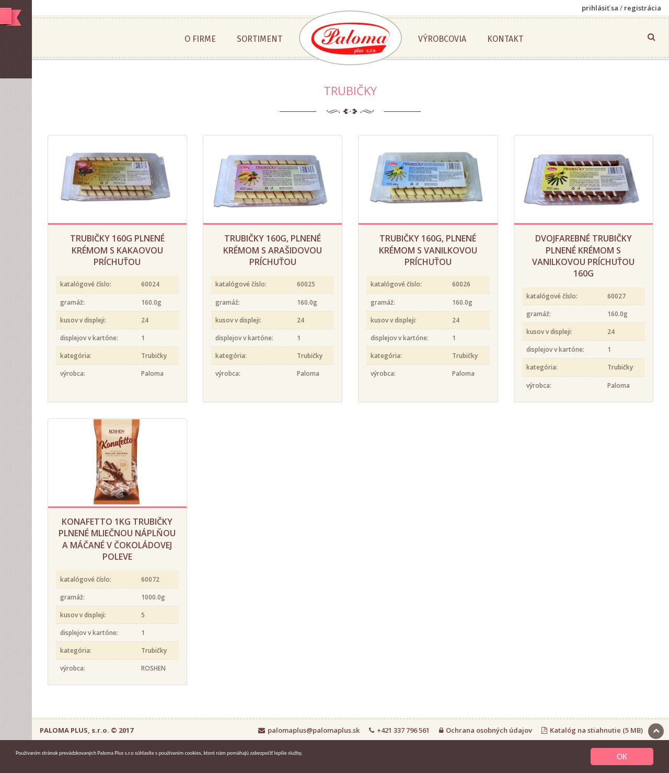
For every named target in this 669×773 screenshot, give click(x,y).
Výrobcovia (492, 39)
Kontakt (555, 39)
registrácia (642, 8)
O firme (250, 39)
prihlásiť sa (600, 8)
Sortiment (309, 39)
